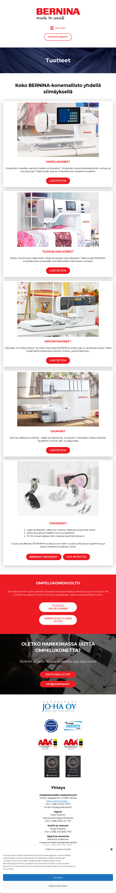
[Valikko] (58, 28)
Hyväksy (58, 877)
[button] (111, 849)
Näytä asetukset (58, 885)
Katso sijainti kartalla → (58, 801)
